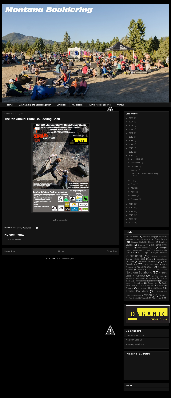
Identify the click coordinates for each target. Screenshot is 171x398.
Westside (145, 298)
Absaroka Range (149, 237)
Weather (163, 295)
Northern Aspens (156, 270)
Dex (148, 253)
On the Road (157, 276)
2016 (131, 148)
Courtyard (146, 250)
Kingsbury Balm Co (134, 340)
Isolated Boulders (147, 261)
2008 (131, 223)
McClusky (154, 264)
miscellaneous (144, 267)
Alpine (161, 237)
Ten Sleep (141, 288)
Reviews (154, 281)
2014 (131, 155)
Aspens (147, 239)
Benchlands (160, 239)
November (135, 163)
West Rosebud (134, 298)
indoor (131, 261)
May (133, 188)
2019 (131, 137)
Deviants (141, 253)
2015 (131, 152)
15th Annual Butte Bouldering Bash (35, 105)
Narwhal (141, 269)
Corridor (137, 250)
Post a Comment (14, 239)
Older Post (112, 251)
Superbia (129, 288)
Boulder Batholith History (142, 242)
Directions (61, 105)
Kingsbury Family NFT (135, 344)
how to (151, 259)
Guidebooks (78, 105)
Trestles (160, 292)
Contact (120, 105)
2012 (131, 208)
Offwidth (140, 275)
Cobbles (128, 250)
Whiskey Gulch (157, 298)
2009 (131, 219)
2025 (131, 118)
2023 (131, 126)
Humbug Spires (161, 259)
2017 (131, 144)
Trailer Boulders (137, 291)
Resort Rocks (141, 281)
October (134, 166)
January (134, 199)
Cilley (161, 248)
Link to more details (61, 220)
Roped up (138, 283)
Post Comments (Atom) (66, 258)
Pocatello (129, 278)
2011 (131, 211)
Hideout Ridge (139, 259)
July (133, 180)
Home (10, 105)
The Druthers (155, 288)
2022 (131, 129)
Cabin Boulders (142, 248)
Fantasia (154, 256)
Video (148, 295)
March (134, 195)
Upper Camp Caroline (133, 295)
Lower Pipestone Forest (100, 105)
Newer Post (10, 251)
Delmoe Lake (159, 250)
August (134, 170)
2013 (131, 204)
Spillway (160, 285)
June (133, 184)
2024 (131, 122)
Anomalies (129, 239)
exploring (135, 256)
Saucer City (152, 283)
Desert (129, 252)
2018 (131, 140)
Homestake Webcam (135, 335)
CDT (154, 248)
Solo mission (148, 285)
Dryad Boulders (160, 253)
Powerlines (140, 278)
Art (138, 239)
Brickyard (141, 245)
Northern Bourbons (139, 272)
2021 (131, 133)
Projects (152, 278)
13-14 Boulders (132, 237)
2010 (131, 215)
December (135, 159)
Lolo (144, 264)
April (133, 192)
